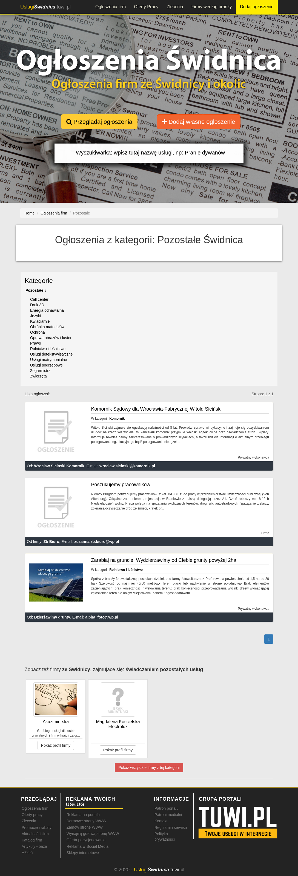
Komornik (117, 418)
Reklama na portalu (83, 814)
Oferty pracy (32, 814)
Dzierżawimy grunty (52, 617)
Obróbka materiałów (47, 327)
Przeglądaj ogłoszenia (99, 121)
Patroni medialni (168, 814)
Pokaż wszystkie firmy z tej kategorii (148, 767)
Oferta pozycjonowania (86, 840)
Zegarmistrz (40, 370)
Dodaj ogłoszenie (257, 6)
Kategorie (39, 280)
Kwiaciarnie (40, 321)
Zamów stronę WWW (85, 827)
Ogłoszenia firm (110, 6)
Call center (39, 299)
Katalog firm (32, 840)
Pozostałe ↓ (35, 290)
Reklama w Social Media (87, 846)
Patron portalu (166, 808)
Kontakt (160, 821)
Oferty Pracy (146, 6)
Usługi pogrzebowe (46, 365)
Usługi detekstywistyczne (51, 354)
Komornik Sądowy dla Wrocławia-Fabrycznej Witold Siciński (156, 409)
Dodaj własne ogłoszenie (198, 121)
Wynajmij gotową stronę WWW (93, 833)
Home (29, 213)
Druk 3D (37, 305)
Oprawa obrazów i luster (50, 338)
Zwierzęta (38, 376)
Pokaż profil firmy (55, 745)
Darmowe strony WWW (86, 821)
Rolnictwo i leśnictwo (47, 349)
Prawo (35, 343)
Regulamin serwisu (170, 827)
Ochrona (37, 332)
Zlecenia (175, 6)
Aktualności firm (35, 834)
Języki (35, 316)
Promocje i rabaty (36, 827)
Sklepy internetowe (83, 853)
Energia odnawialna (47, 310)
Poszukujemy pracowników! (121, 484)
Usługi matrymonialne (48, 359)
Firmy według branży (211, 6)
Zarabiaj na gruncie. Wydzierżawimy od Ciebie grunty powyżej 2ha (163, 560)
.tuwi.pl (45, 7)
